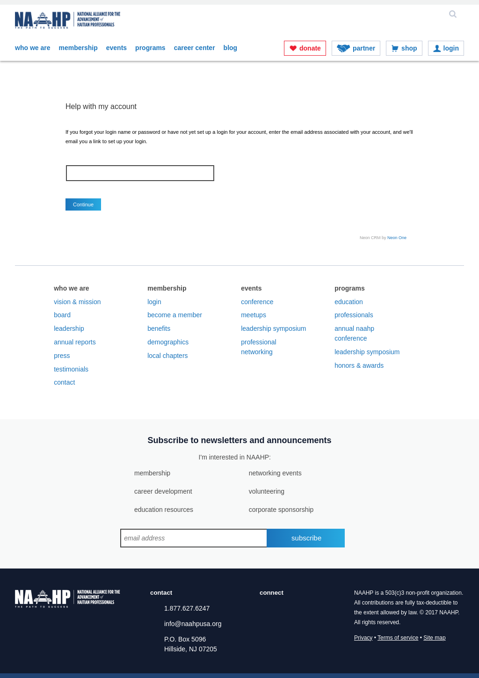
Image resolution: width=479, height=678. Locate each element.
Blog (231, 47)
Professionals (353, 315)
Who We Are (32, 47)
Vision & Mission (77, 302)
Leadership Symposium (273, 328)
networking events (275, 473)
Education (348, 302)
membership (152, 473)
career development (163, 491)
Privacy (363, 637)
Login (451, 48)
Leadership (69, 328)
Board (62, 315)
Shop (409, 48)
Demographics (168, 342)
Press (62, 355)
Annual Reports (75, 342)
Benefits (158, 328)
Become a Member (174, 315)
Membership (77, 47)
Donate (310, 48)
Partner (364, 48)
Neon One (396, 237)
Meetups (253, 315)
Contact (64, 382)
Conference (257, 302)
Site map (434, 637)
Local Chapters (167, 355)
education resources (163, 509)
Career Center (194, 47)
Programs (150, 47)
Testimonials (71, 369)
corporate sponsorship (281, 509)
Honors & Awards (359, 365)
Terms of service (397, 637)
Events (116, 47)
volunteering (266, 491)
